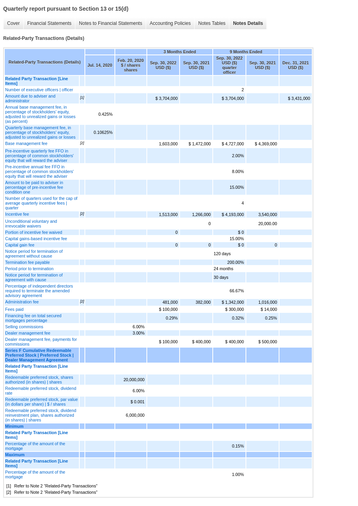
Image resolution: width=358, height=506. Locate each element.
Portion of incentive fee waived (33, 232)
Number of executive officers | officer (39, 89)
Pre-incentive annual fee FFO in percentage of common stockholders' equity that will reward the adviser (39, 171)
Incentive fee (17, 214)
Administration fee (22, 301)
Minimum (14, 426)
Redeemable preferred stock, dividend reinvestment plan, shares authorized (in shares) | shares (40, 415)
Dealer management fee (27, 333)
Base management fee (26, 143)
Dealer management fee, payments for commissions (41, 341)
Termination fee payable (27, 262)
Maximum (14, 454)
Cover (13, 23)
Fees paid (14, 309)
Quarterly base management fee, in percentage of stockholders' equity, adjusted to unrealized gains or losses (40, 132)
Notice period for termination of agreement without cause (34, 253)
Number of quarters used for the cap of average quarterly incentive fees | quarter (41, 203)
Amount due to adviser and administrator (30, 98)
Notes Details (248, 23)
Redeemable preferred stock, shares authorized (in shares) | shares (39, 379)
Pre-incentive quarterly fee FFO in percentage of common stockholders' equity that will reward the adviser (39, 156)
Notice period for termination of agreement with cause (34, 277)
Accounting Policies (170, 23)
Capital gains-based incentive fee (36, 238)
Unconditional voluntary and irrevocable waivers (31, 223)
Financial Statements (49, 23)
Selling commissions (24, 326)
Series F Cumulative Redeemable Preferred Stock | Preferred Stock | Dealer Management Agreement (39, 355)
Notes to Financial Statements (110, 23)
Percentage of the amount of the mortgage (35, 446)
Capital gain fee (19, 245)
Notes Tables (211, 23)
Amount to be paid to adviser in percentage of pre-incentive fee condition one (34, 187)
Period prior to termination (29, 268)
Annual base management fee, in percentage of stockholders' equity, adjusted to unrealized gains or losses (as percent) (40, 114)
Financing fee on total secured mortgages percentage (33, 318)
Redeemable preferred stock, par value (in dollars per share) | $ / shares (41, 401)
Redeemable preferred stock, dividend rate (40, 390)
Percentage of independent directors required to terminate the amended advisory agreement (39, 291)
